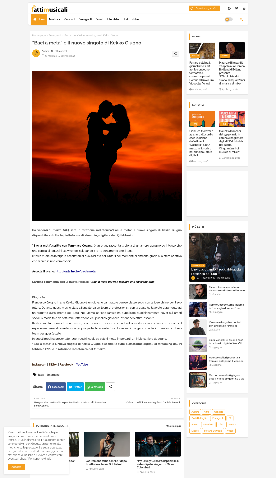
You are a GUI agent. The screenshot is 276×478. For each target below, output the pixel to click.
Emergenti (85, 19)
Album (195, 412)
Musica (53, 19)
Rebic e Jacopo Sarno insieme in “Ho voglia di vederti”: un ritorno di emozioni (226, 308)
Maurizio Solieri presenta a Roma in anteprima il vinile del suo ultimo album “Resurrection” (226, 363)
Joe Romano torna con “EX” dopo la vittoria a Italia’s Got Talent (106, 462)
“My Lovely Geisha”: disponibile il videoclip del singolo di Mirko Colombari (158, 464)
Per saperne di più (39, 458)
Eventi (99, 19)
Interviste (113, 19)
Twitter (77, 386)
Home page (39, 35)
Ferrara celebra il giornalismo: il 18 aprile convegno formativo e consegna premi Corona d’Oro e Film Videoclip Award (201, 73)
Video (135, 19)
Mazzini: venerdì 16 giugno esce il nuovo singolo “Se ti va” (227, 377)
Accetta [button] (16, 466)
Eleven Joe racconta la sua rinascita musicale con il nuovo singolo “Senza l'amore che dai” (227, 292)
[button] (241, 19)
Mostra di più (173, 426)
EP (230, 418)
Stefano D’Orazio (213, 431)
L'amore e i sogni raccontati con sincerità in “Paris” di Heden (225, 326)
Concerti (69, 19)
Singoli (195, 431)
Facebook (58, 386)
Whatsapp (97, 386)
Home (41, 19)
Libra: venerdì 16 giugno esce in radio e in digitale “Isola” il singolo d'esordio (226, 343)
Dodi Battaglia (199, 418)
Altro (206, 412)
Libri (125, 19)
